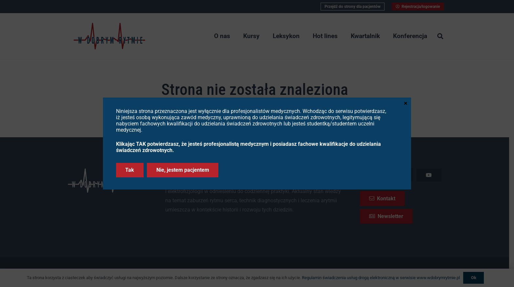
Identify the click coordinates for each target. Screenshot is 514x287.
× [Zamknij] (405, 103)
